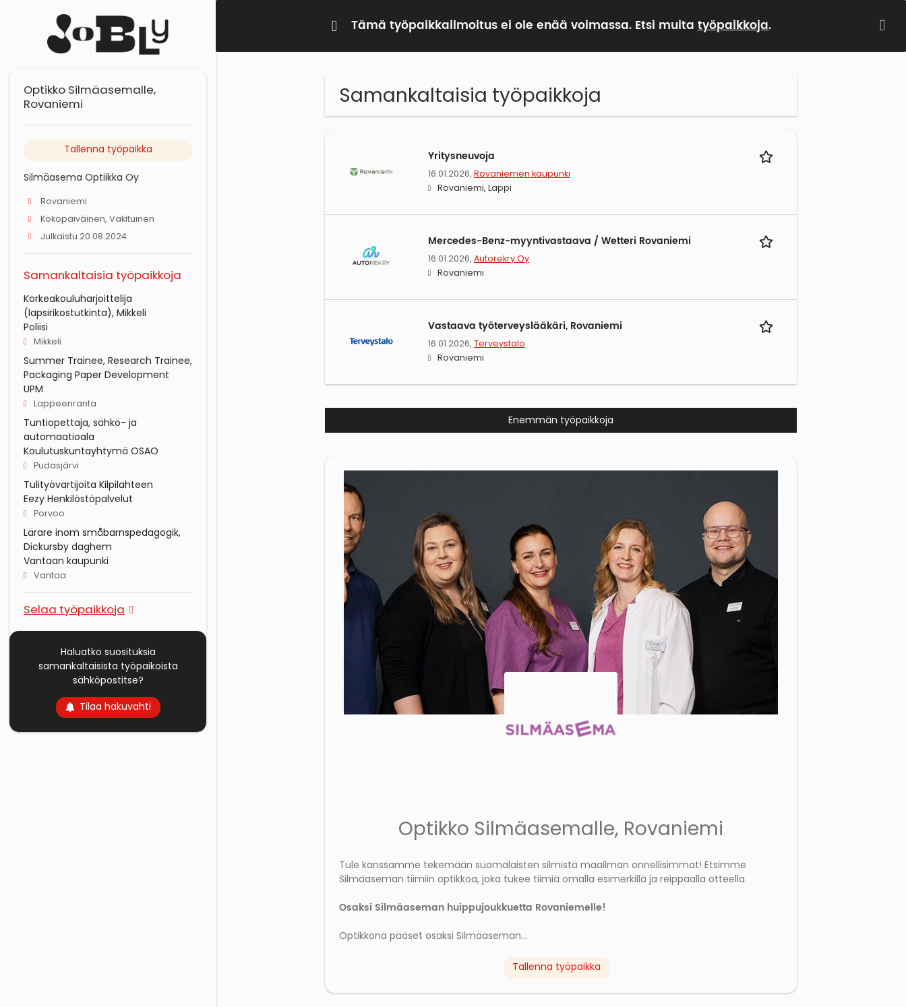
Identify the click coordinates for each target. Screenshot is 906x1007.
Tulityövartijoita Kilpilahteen (88, 484)
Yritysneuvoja (461, 156)
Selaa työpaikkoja (74, 609)
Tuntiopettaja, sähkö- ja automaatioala (80, 430)
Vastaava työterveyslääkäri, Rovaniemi (525, 326)
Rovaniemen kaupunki (522, 173)
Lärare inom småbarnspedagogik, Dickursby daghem (102, 539)
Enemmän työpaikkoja (560, 420)
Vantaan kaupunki (66, 561)
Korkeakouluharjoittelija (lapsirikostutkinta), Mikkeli (85, 305)
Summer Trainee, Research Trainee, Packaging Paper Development (108, 368)
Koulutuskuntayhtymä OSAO (91, 451)
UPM (33, 389)
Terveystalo (499, 343)
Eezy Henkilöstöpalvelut (78, 499)
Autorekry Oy (501, 258)
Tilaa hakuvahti (108, 706)
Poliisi (36, 327)
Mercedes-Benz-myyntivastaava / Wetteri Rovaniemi (559, 241)
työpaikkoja (733, 25)
